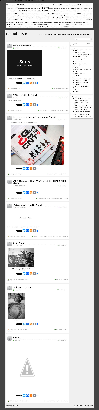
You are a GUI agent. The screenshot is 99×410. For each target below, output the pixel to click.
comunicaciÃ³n (54, 16)
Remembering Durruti (22, 45)
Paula (15, 110)
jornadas (58, 236)
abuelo (67, 24)
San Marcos (22, 16)
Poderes (70, 26)
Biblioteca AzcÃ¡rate (61, 17)
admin (15, 88)
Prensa (67, 4)
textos (34, 16)
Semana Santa (84, 16)
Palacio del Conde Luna (36, 10)
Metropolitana (77, 75)
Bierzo (43, 26)
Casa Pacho (19, 243)
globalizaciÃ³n (71, 24)
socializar (40, 16)
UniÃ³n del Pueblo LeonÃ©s (78, 24)
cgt (76, 13)
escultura (66, 198)
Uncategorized (18, 119)
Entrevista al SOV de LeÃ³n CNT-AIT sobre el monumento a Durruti (39, 182)
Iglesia (54, 26)
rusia (77, 8)
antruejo (23, 24)
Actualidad (37, 13)
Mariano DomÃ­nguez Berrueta (80, 22)
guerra (88, 24)
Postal (32, 22)
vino (64, 8)
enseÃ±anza (50, 22)
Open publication (13, 227)
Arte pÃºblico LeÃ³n (79, 52)
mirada (34, 13)
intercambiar (44, 13)
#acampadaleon (77, 50)
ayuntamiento (8, 19)
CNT (22, 19)
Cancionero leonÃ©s (23, 10)
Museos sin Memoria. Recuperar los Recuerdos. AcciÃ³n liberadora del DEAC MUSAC (82, 80)
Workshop (70, 8)
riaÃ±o (67, 8)
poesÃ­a (68, 22)
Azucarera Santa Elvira (46, 16)
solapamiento (61, 13)
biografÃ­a (31, 13)
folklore (45, 7)
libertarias (64, 236)
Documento (17, 47)
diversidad (27, 13)
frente (42, 22)
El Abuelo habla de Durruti (25, 95)
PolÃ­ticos (12, 16)
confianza (85, 10)
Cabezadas (55, 24)
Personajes (88, 19)
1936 (14, 13)
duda (48, 24)
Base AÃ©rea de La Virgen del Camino (61, 10)
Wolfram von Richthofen (34, 8)
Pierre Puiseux (87, 8)
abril (61, 24)
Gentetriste (76, 66)
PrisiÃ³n (33, 24)
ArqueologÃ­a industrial (38, 4)
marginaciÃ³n (21, 22)
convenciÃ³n (84, 13)
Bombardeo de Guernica (59, 8)
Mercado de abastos (78, 73)
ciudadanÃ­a (46, 22)
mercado (17, 16)
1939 (7, 4)
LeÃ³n (31, 17)
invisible (58, 16)
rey (38, 16)
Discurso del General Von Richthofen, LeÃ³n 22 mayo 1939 (81, 102)
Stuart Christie (26, 78)
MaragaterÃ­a (39, 22)
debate (79, 4)
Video (41, 26)
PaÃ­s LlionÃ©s (18, 19)
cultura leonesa (72, 16)
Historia (66, 26)
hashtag (57, 13)
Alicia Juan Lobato (20, 279)
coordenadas (88, 13)
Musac (74, 77)
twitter (36, 22)
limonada (30, 16)
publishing (28, 227)
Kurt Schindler (73, 13)
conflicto (19, 13)
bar (15, 24)
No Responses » (63, 47)
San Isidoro (72, 22)
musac (13, 22)
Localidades (68, 13)
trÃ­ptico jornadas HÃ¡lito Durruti (27, 205)
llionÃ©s (21, 8)
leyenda (36, 16)
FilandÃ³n (50, 24)
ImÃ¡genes (11, 8)
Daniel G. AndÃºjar (78, 60)
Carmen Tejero (19, 401)
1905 (61, 4)
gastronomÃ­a (10, 24)
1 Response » (64, 97)
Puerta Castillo (8, 13)
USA (39, 26)
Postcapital (76, 84)
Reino (74, 89)
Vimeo (33, 78)
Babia (86, 22)
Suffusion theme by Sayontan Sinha (83, 405)
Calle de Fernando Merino (51, 13)
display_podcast (74, 4)
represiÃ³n (35, 26)
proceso (64, 13)
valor (84, 8)
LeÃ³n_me (75, 67)
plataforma (61, 19)
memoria (79, 13)
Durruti (44, 11)
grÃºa (39, 8)
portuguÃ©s (51, 8)
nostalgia (79, 8)
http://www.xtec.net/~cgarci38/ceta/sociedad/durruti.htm (22, 122)
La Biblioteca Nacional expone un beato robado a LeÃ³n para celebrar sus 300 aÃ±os (82, 107)
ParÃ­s (82, 8)
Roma (40, 13)
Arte (54, 4)
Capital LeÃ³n (16, 34)
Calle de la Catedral (57, 22)
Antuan (15, 174)
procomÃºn (63, 24)
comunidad (51, 26)
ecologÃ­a (26, 16)
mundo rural (37, 24)
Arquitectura (69, 19)
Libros (17, 22)
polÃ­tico (25, 8)
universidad (20, 4)
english (12, 13)
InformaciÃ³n (17, 185)
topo (52, 24)
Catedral (74, 8)
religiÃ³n (27, 22)
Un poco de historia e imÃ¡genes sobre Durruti (34, 117)
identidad (90, 24)
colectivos (54, 17)
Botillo (54, 8)
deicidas (30, 24)
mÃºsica (17, 8)
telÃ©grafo (29, 8)
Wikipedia (76, 91)
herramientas (50, 19)
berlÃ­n (47, 26)
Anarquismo (30, 26)
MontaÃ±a (24, 13)
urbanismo (76, 16)
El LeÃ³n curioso (78, 62)
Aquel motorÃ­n (77, 98)
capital (24, 22)
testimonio (58, 4)
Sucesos (7, 8)
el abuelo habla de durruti (14, 100)
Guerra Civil (19, 24)
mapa (68, 16)
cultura (59, 24)
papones (79, 16)
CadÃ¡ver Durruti (22, 287)
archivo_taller (43, 24)
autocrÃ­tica (8, 26)
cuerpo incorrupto (9, 22)
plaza (23, 26)
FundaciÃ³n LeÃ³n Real (79, 64)
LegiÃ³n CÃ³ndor (63, 16)
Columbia (48, 10)
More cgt (37, 227)
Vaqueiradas (85, 24)
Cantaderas (27, 24)
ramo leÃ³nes (64, 22)
